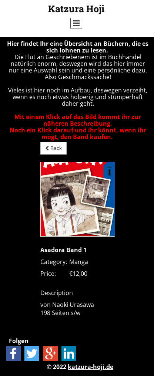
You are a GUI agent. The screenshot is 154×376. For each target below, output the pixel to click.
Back (53, 148)
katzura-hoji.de (90, 367)
